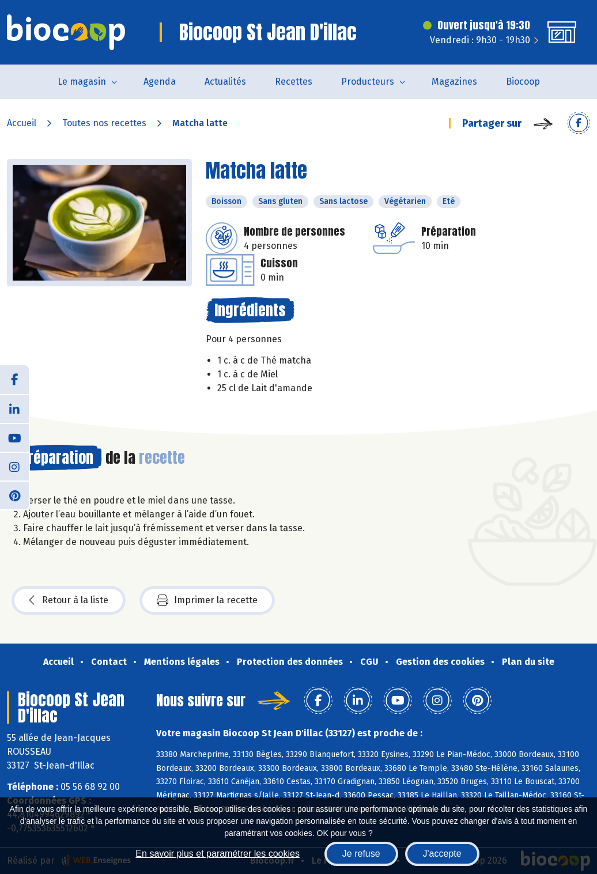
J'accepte (442, 853)
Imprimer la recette (207, 600)
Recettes (293, 81)
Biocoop (523, 81)
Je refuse (361, 853)
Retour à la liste (68, 600)
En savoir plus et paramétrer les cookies (217, 853)
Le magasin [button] (82, 81)
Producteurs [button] (367, 81)
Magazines (454, 81)
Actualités (225, 81)
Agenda (159, 81)
